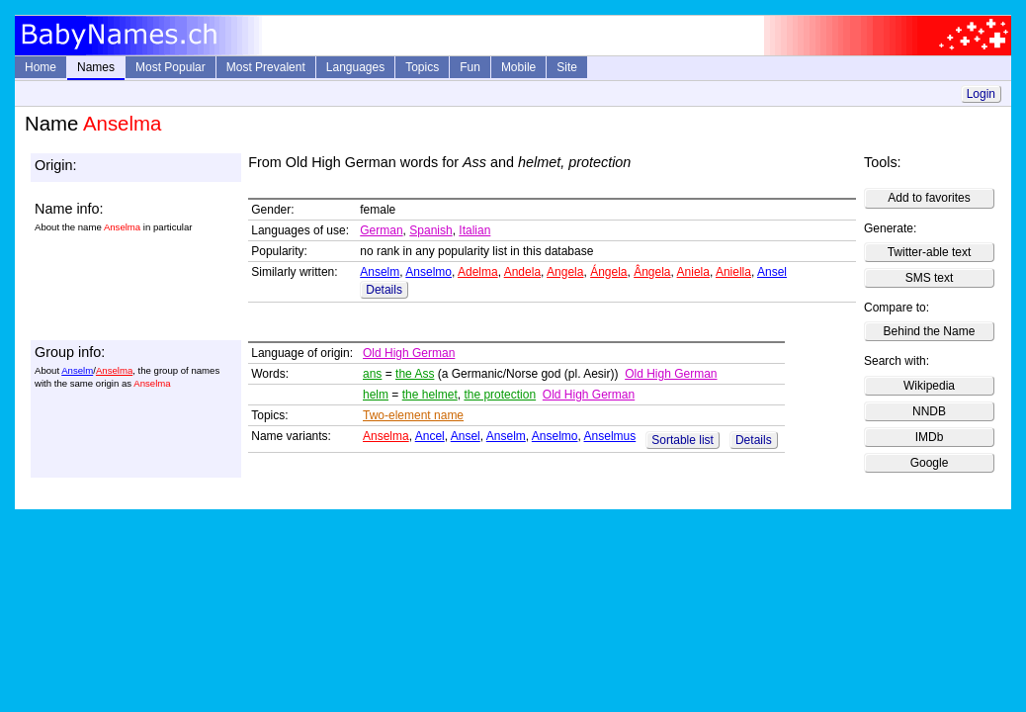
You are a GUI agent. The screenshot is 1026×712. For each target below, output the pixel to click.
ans (372, 374)
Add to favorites (929, 198)
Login (981, 94)
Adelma (478, 272)
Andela (522, 272)
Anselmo (428, 272)
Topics (422, 67)
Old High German (409, 353)
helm (375, 394)
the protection (500, 394)
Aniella (733, 272)
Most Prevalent (265, 67)
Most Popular (170, 67)
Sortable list (682, 440)
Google (929, 463)
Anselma (114, 370)
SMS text (929, 278)
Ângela (652, 272)
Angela (565, 272)
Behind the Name (930, 331)
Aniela (693, 272)
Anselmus (610, 436)
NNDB (929, 411)
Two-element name (413, 415)
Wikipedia (929, 386)
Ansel (772, 272)
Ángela (608, 272)
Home (40, 67)
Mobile (518, 67)
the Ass (414, 374)
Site (566, 67)
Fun (470, 67)
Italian (474, 230)
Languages (355, 67)
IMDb (929, 437)
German (381, 230)
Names (96, 67)
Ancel (430, 436)
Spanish (430, 230)
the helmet (430, 394)
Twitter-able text (930, 252)
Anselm (379, 272)
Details (384, 290)
